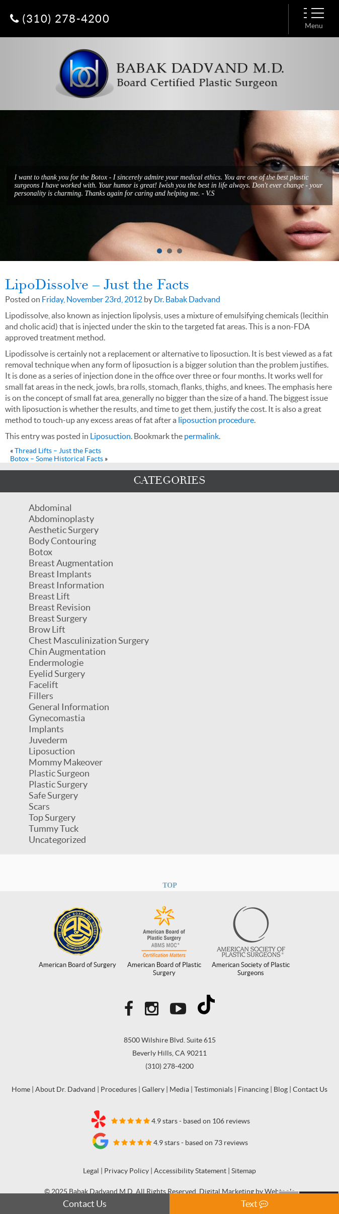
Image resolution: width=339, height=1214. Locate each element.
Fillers (41, 695)
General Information (69, 707)
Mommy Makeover (66, 762)
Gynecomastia (57, 718)
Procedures (119, 1089)
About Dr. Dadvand (65, 1089)
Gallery (153, 1089)
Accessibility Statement (190, 1171)
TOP (169, 885)
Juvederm (48, 740)
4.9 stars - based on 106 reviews (170, 1119)
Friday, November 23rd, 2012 (92, 299)
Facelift (43, 684)
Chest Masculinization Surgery (89, 640)
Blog (281, 1089)
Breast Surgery (58, 618)
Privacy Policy (126, 1171)
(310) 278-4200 (169, 1066)
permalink (201, 436)
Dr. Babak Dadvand (187, 299)
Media (179, 1089)
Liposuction (52, 751)
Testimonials (213, 1089)
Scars (39, 806)
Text (254, 1203)
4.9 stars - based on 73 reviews (170, 1140)
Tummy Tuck (53, 828)
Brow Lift (47, 629)
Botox (40, 552)
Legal (91, 1171)
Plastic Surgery (58, 784)
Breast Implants (60, 574)
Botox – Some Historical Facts (56, 459)
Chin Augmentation (67, 651)
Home (21, 1089)
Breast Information (66, 585)
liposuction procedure (216, 419)
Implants (46, 729)
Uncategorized (57, 839)
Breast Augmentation (71, 563)
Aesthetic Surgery (64, 530)
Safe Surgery (53, 795)
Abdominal (50, 507)
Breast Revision (60, 607)
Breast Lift (49, 596)
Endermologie (56, 662)
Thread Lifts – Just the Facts (58, 451)
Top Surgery (52, 817)
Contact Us (85, 1203)
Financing (253, 1089)
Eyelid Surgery (57, 673)
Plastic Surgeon (59, 773)
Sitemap (243, 1171)
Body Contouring (62, 541)
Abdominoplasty (61, 518)
